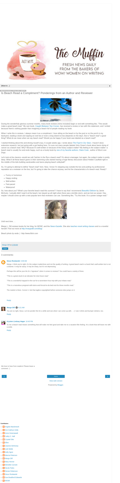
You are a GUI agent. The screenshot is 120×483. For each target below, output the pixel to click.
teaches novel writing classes (83, 226)
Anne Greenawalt (11, 433)
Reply (9, 300)
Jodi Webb (9, 449)
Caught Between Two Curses (47, 126)
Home (56, 376)
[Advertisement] (56, 19)
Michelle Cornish (11, 465)
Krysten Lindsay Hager (16, 321)
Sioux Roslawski (13, 261)
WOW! (7, 481)
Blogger (60, 385)
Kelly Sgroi (9, 452)
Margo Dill (11, 307)
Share (5, 248)
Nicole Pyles (9, 468)
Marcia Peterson (11, 455)
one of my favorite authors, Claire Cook (73, 150)
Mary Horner (9, 462)
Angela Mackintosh (12, 427)
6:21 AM (21, 307)
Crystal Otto (9, 439)
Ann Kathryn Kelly (11, 430)
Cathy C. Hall (10, 436)
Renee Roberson (11, 471)
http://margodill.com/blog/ (32, 229)
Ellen (7, 443)
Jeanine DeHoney (11, 446)
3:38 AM (24, 261)
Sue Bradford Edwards (13, 477)
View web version (55, 381)
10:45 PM (29, 321)
